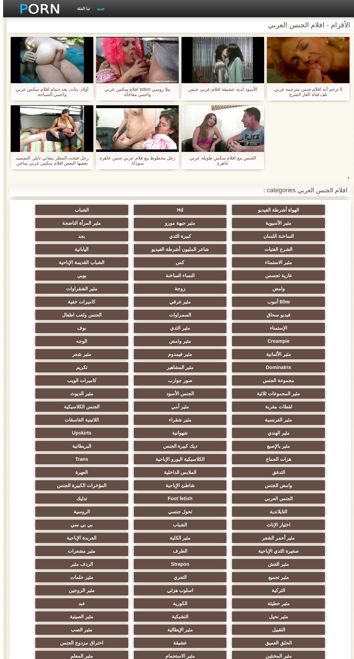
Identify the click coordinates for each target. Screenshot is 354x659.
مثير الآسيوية (75, 210)
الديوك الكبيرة (76, 577)
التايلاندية (211, 433)
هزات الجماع (210, 393)
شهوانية (278, 380)
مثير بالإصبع (143, 380)
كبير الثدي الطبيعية (75, 590)
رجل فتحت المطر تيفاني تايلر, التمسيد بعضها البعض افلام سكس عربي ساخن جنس (48, 160)
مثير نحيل (211, 511)
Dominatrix (278, 328)
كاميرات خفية (75, 275)
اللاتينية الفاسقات (143, 367)
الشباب (143, 210)
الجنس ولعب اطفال (143, 288)
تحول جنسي (143, 433)
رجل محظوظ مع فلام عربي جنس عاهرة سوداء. (134, 160)
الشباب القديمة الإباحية (143, 249)
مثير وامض (75, 301)
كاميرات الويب (210, 341)
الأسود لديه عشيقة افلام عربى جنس (219, 89)
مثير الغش (210, 472)
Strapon (143, 472)
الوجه (278, 315)
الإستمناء (75, 288)
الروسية (75, 433)
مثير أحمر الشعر (75, 446)
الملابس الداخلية (210, 406)
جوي (75, 564)
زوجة (75, 262)
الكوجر (143, 551)
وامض (143, 262)
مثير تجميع (278, 485)
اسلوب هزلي (279, 498)
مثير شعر (75, 315)
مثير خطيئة (143, 498)
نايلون (143, 590)
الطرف (75, 459)
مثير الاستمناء (278, 249)
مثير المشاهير (210, 328)
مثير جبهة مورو (278, 223)
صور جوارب (279, 341)
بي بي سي (143, 446)
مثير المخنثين (143, 538)
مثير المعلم (278, 551)
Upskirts (211, 380)
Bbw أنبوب (210, 275)
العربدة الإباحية (211, 459)
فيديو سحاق (278, 288)
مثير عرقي (143, 275)
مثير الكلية (278, 459)
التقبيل (278, 524)
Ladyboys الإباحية (279, 590)
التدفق (278, 406)
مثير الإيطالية (211, 524)
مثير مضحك (143, 564)
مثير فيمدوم (143, 315)
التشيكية (143, 511)
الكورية (75, 498)
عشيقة (278, 538)
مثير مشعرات (278, 472)
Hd (211, 210)
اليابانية (75, 236)
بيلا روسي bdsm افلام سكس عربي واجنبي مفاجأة (134, 92)
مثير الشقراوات (278, 275)
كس (210, 249)
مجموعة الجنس (75, 328)
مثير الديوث (278, 354)
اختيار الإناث (278, 446)
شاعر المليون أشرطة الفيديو (143, 236)
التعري (210, 485)
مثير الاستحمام (75, 538)
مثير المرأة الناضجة (211, 223)
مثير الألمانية (210, 315)
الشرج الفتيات (211, 236)
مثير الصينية (75, 511)
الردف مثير (75, 472)
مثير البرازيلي (211, 551)
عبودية (143, 577)
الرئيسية (63, 649)
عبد (278, 511)
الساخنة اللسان (143, 223)
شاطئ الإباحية (278, 420)
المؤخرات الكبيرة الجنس (211, 420)
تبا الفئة (80, 8)
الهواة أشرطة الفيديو (278, 210)
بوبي (210, 262)
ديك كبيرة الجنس (75, 380)
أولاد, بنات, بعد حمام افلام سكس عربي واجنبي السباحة (49, 92)
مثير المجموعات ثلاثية (143, 341)
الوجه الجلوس (211, 590)
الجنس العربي (143, 420)
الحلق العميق (75, 524)
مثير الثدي (279, 301)
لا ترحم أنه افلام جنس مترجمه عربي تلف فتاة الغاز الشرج (305, 92)
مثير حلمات (143, 485)
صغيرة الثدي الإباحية (143, 459)
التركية (75, 485)
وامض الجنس (75, 406)
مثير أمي (143, 354)
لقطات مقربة (210, 354)
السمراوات (211, 288)
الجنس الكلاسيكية (75, 354)
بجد (278, 236)
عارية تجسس (75, 249)
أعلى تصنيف (278, 577)
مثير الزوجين (211, 498)
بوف (210, 301)
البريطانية (278, 393)
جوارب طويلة (278, 564)
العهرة (143, 406)
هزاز (75, 551)
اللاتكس (211, 564)
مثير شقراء (210, 367)
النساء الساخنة (278, 262)
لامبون (210, 577)
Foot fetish (75, 420)
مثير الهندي (75, 367)
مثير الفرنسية (278, 367)
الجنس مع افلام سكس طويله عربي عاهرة (219, 160)
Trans (75, 393)
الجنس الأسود (75, 341)
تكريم (143, 328)
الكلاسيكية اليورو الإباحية (143, 393)
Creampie (143, 301)
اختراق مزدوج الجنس (211, 538)
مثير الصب (143, 524)
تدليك (278, 433)
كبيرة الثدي (75, 223)
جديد (97, 8)
